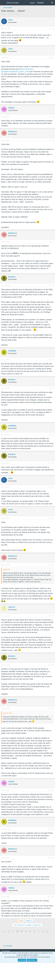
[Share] (49, 28)
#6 (53, 285)
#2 (53, 57)
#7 (53, 359)
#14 (52, 616)
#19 (52, 857)
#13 (52, 565)
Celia (5, 14)
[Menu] (3, 2)
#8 (53, 388)
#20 (52, 897)
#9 (53, 434)
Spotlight (6, 951)
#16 (52, 708)
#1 (53, 28)
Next (29, 921)
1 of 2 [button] (21, 921)
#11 (52, 487)
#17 (52, 790)
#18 (52, 829)
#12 (52, 518)
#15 (52, 665)
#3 (53, 116)
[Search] (52, 2)
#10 (52, 463)
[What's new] (47, 2)
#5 (53, 242)
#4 (53, 140)
